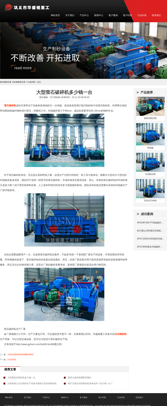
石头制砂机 (121, 334)
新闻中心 (98, 15)
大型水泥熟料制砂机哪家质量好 (20, 354)
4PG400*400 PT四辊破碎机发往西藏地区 (150, 222)
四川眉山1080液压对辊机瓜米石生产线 (150, 231)
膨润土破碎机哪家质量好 (79, 377)
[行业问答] (11, 359)
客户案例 (113, 15)
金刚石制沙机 (150, 118)
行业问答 (142, 15)
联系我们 (156, 15)
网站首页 (55, 15)
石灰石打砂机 (150, 200)
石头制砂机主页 (18, 82)
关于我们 (69, 15)
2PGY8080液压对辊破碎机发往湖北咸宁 (150, 247)
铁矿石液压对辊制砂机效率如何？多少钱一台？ (90, 383)
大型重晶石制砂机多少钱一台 (21, 377)
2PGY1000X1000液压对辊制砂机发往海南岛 (150, 239)
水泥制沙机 (150, 174)
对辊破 (150, 148)
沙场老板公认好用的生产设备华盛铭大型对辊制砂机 (32, 383)
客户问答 (127, 15)
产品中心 (84, 15)
